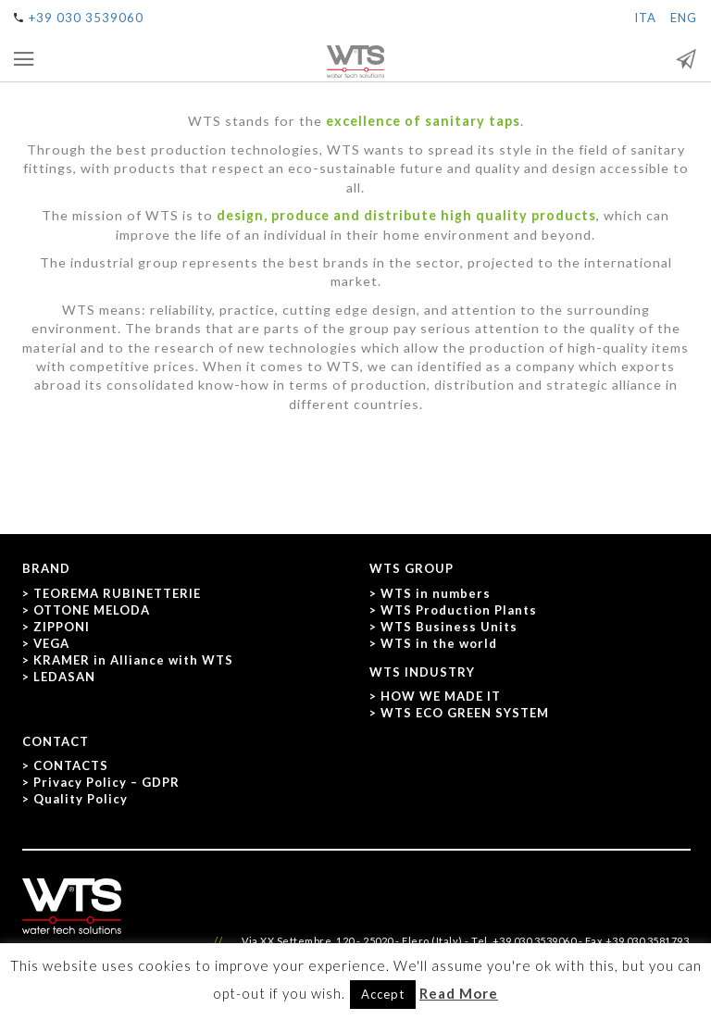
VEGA (51, 643)
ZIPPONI (61, 626)
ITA (645, 17)
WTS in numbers (435, 593)
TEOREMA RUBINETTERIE (117, 593)
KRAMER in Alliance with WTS (133, 660)
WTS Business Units (449, 626)
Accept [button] (383, 994)
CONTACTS (70, 765)
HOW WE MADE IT (440, 696)
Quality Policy (80, 798)
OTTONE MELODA (91, 610)
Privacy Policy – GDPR (106, 782)
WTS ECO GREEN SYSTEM (464, 712)
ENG (683, 17)
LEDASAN (64, 676)
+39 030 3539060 (86, 17)
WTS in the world (438, 643)
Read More (458, 993)
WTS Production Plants (458, 610)
